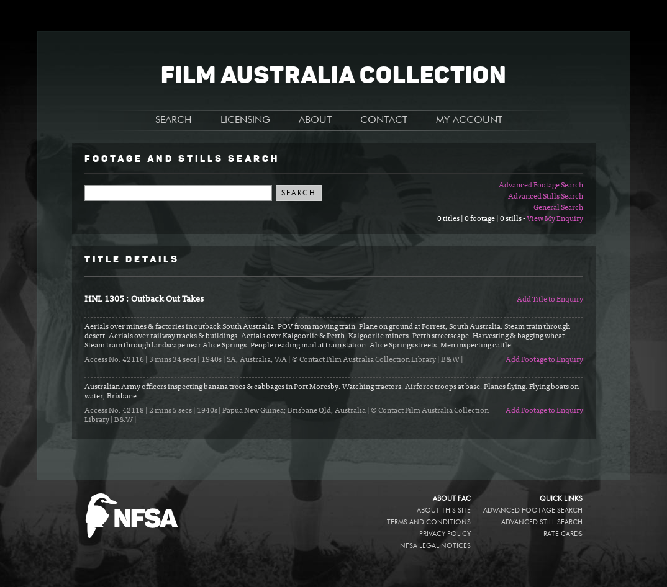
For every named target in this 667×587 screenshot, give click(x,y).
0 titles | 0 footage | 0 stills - (482, 219)
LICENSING (245, 120)
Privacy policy (445, 534)
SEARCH (173, 120)
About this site (444, 510)
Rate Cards (563, 534)
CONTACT (383, 120)
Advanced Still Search (542, 522)
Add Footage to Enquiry (544, 360)
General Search (558, 208)
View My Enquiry (555, 219)
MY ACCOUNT (469, 120)
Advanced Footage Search (541, 185)
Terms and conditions (429, 522)
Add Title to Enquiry (550, 299)
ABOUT (315, 120)
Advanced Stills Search (545, 196)
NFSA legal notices (435, 545)
